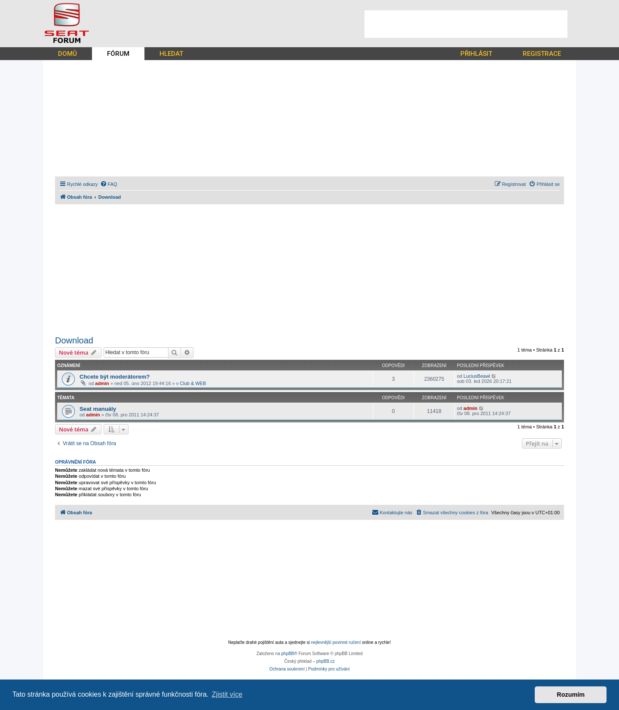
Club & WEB (193, 383)
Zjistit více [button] (227, 694)
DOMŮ (67, 54)
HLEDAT (171, 54)
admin (102, 383)
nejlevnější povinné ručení (336, 642)
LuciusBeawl (476, 376)
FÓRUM (118, 54)
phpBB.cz (325, 661)
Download (74, 340)
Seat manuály (98, 409)
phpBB (287, 653)
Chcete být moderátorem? (115, 376)
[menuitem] (108, 184)
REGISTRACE (542, 54)
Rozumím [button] (571, 694)
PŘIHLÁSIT (476, 54)
